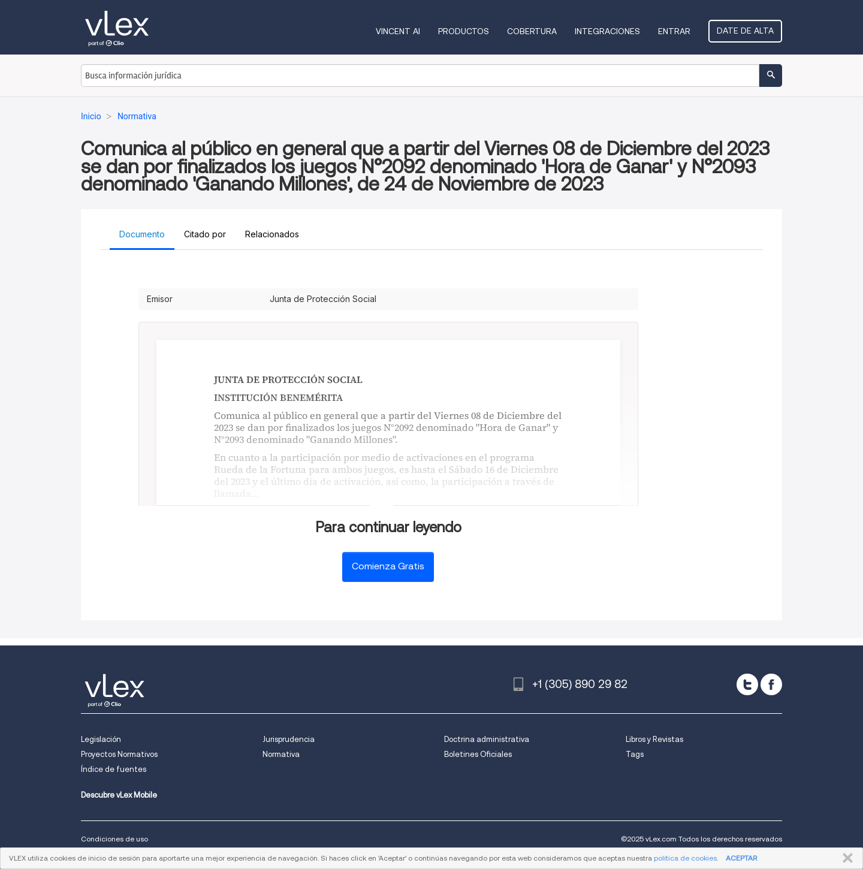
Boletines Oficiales (478, 754)
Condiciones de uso (114, 839)
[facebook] (771, 684)
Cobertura (532, 31)
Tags (635, 754)
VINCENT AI (398, 31)
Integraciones (607, 31)
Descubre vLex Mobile (119, 794)
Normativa (281, 754)
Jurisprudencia (288, 739)
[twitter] (747, 684)
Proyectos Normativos (119, 754)
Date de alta (745, 30)
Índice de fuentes (113, 769)
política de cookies (685, 858)
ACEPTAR (741, 858)
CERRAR (845, 858)
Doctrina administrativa (486, 739)
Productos (463, 31)
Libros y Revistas (654, 739)
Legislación (101, 739)
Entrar (674, 31)
